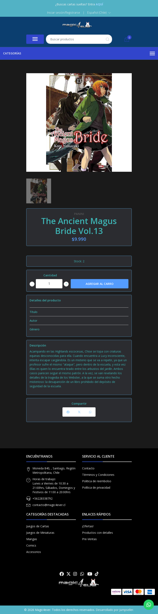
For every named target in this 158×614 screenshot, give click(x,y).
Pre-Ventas (89, 539)
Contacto (88, 468)
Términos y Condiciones (98, 475)
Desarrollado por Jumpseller (114, 610)
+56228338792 (42, 498)
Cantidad (50, 275)
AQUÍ (99, 4)
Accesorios (33, 552)
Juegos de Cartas (37, 526)
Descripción (38, 345)
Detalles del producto (45, 300)
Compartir (79, 403)
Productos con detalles (97, 533)
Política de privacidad (96, 487)
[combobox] (79, 39)
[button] (99, 12)
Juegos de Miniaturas (40, 533)
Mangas (31, 539)
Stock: (78, 261)
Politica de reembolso (96, 481)
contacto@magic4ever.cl (48, 505)
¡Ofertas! (87, 526)
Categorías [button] (79, 53)
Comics (31, 545)
